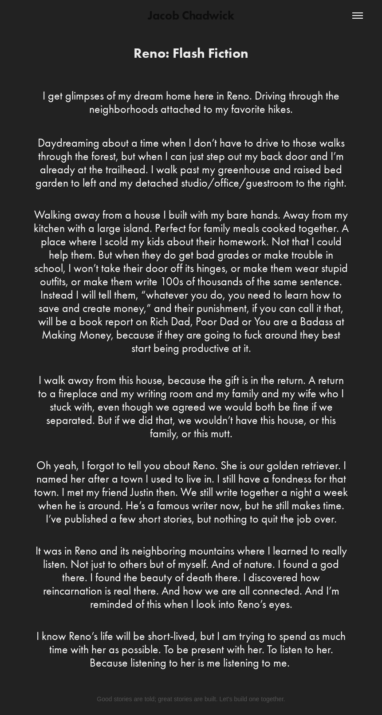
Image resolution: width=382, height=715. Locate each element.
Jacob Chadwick (191, 15)
